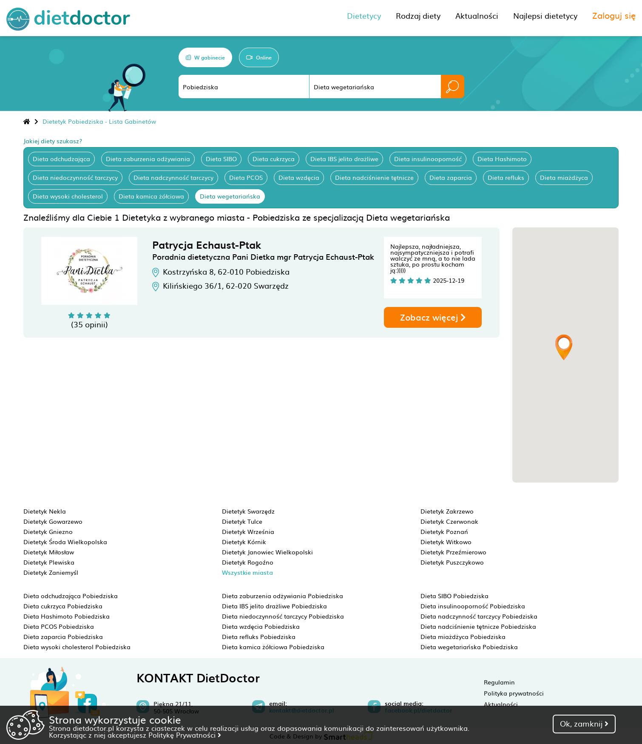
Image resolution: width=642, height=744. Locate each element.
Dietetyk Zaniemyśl (50, 572)
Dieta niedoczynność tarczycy (75, 177)
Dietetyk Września (248, 531)
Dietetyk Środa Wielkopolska (65, 541)
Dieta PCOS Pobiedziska (58, 626)
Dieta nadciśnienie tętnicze (374, 177)
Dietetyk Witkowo (446, 541)
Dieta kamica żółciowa (151, 196)
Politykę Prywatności (184, 735)
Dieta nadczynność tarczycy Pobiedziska (478, 616)
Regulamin (499, 682)
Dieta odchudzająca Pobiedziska (70, 595)
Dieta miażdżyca (564, 177)
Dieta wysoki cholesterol (68, 196)
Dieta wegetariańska (230, 196)
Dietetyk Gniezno (48, 531)
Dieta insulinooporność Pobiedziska (472, 606)
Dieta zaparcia (450, 177)
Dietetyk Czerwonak (449, 521)
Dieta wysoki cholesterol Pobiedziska (77, 646)
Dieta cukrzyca (274, 158)
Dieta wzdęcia (298, 177)
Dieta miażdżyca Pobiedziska (463, 636)
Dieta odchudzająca (61, 158)
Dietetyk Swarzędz (248, 511)
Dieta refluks (506, 177)
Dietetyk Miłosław (48, 552)
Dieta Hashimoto (502, 158)
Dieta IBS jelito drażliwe (344, 158)
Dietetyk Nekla (44, 511)
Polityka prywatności (514, 693)
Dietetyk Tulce (242, 521)
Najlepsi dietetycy (545, 15)
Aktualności (501, 704)
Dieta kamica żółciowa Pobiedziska (273, 646)
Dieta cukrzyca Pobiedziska (62, 606)
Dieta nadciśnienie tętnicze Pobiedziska (478, 626)
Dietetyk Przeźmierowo (453, 552)
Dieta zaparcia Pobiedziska (63, 636)
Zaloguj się (614, 15)
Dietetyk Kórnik (244, 541)
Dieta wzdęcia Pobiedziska (261, 626)
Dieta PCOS (246, 177)
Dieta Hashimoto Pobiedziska (66, 616)
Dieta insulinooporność (428, 158)
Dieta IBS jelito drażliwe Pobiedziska (274, 606)
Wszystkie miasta (247, 572)
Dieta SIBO (221, 158)
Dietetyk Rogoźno (247, 562)
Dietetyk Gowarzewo (52, 521)
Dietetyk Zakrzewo (447, 511)
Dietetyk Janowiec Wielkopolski (267, 552)
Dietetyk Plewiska (48, 562)
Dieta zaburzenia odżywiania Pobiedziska (282, 595)
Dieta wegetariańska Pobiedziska (469, 646)
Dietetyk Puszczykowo (452, 562)
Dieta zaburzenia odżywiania (148, 158)
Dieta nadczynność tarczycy (173, 177)
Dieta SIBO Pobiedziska (454, 595)
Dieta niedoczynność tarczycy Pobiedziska (283, 616)
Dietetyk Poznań (444, 531)
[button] (563, 347)
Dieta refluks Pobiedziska (258, 636)
